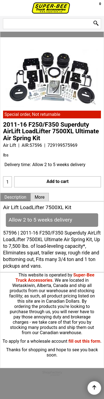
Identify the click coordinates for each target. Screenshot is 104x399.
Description (15, 197)
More (40, 197)
